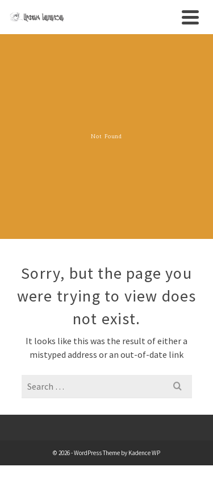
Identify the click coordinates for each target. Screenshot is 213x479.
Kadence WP (144, 453)
